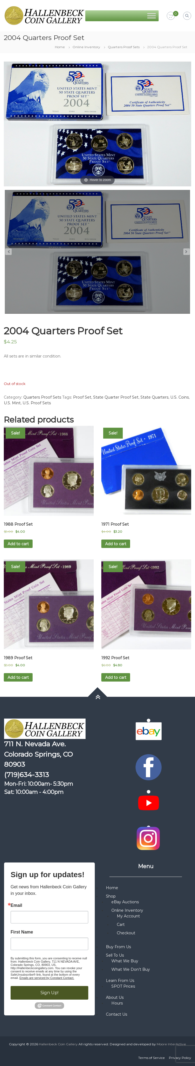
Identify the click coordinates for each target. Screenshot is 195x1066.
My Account (128, 916)
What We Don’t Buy (130, 969)
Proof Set (82, 397)
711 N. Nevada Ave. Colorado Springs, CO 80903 (38, 754)
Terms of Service (151, 1058)
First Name (22, 932)
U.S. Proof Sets (37, 402)
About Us (115, 997)
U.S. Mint (12, 402)
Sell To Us (115, 955)
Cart (121, 924)
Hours (117, 1003)
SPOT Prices (123, 986)
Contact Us (116, 1014)
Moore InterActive (171, 1044)
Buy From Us (118, 946)
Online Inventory (86, 47)
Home (60, 47)
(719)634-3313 (26, 775)
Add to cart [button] (18, 543)
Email (16, 905)
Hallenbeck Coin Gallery (58, 1044)
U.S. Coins (179, 397)
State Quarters (154, 397)
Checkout (126, 933)
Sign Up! (49, 992)
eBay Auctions (125, 901)
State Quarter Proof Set (116, 397)
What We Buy (124, 961)
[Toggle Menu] (151, 15)
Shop (111, 896)
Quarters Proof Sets (124, 47)
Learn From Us (120, 980)
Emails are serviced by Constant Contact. (46, 977)
